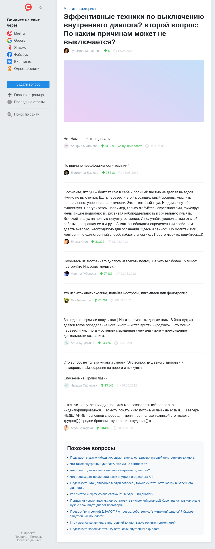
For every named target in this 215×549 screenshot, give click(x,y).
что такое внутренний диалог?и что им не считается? (108, 464)
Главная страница (25, 95)
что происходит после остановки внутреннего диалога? (110, 470)
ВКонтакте (19, 61)
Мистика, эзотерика (80, 9)
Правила (21, 536)
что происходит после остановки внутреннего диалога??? (111, 476)
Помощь (36, 536)
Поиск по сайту (23, 114)
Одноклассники (23, 68)
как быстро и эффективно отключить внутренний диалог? (111, 494)
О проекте (28, 533)
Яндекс (16, 47)
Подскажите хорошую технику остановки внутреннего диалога (115, 529)
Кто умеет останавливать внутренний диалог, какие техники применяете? (123, 522)
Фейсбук (17, 54)
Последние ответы (26, 102)
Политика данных (28, 540)
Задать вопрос (28, 84)
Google (16, 40)
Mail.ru (16, 33)
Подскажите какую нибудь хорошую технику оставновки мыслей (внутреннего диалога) (132, 457)
